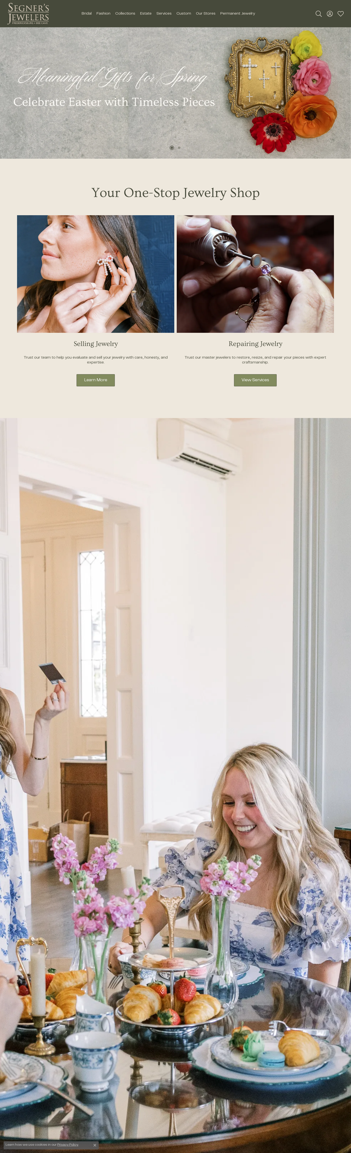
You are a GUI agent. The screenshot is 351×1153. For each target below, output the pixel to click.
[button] (319, 14)
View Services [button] (255, 380)
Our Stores (205, 13)
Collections (125, 13)
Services (164, 13)
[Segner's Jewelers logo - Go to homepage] (28, 13)
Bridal (87, 13)
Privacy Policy (67, 1145)
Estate (146, 13)
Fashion (103, 13)
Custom (183, 13)
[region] (175, 93)
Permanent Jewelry (237, 13)
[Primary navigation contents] (168, 13)
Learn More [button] (95, 380)
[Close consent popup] (94, 1145)
